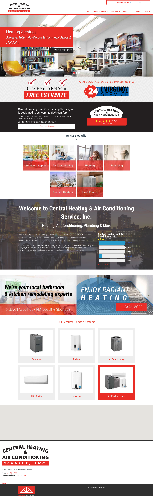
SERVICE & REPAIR (100, 12)
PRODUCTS (115, 12)
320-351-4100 (12, 473)
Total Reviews (106, 123)
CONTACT (146, 12)
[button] (76, 421)
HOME (87, 12)
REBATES (126, 12)
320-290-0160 (20, 475)
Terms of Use (6, 483)
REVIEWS (136, 12)
